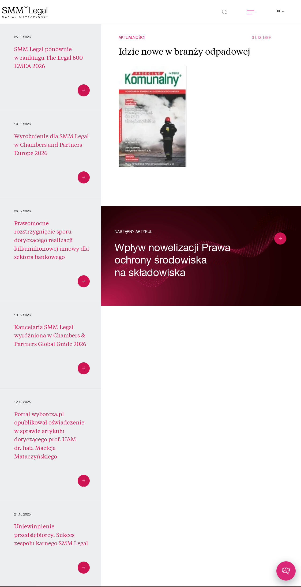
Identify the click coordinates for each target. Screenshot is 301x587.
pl (279, 11)
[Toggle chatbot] (286, 571)
